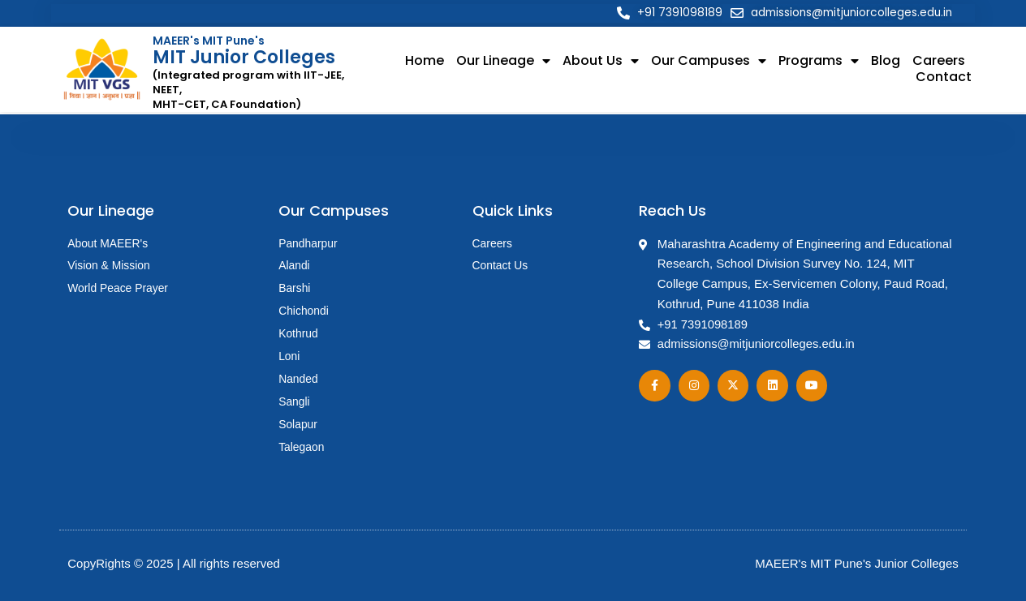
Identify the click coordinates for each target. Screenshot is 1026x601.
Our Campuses (708, 62)
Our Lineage (503, 62)
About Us (601, 62)
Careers (938, 62)
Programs (818, 62)
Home (424, 62)
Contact (944, 78)
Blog (885, 62)
